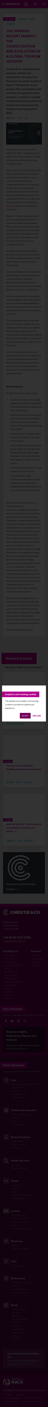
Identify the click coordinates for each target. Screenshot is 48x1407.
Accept (25, 715)
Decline (37, 715)
